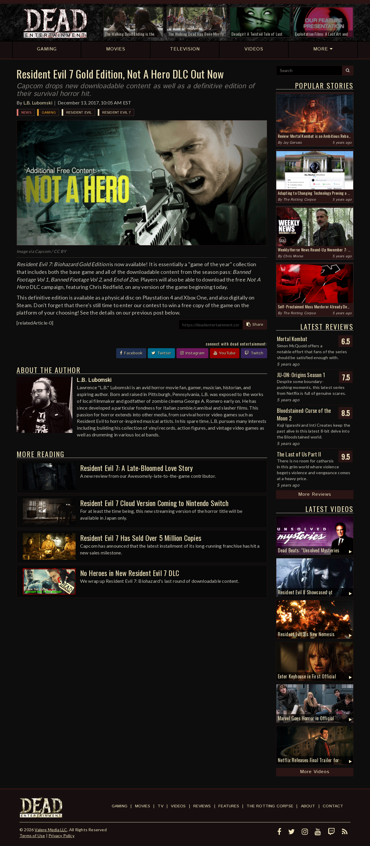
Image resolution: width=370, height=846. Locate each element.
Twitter (161, 353)
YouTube (225, 353)
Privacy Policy (61, 835)
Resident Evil (79, 112)
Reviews (202, 806)
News (26, 112)
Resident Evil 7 (116, 112)
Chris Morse (293, 256)
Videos (178, 806)
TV (160, 806)
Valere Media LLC (51, 829)
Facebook (131, 353)
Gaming (49, 112)
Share (254, 325)
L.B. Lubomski (38, 102)
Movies (142, 806)
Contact (333, 806)
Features (228, 806)
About (308, 806)
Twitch (254, 353)
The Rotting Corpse (299, 199)
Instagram (192, 353)
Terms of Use (32, 835)
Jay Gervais (292, 142)
